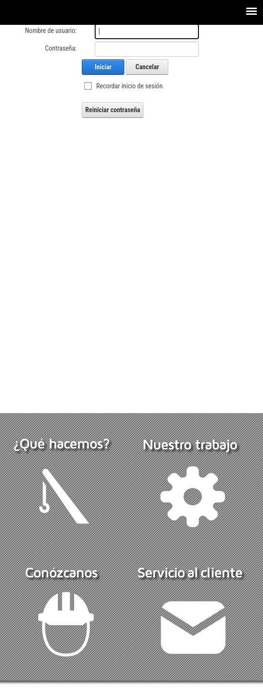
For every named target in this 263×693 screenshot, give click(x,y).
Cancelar (147, 67)
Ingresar (13, 689)
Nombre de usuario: (51, 30)
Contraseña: (61, 48)
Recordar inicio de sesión (129, 86)
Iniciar (103, 67)
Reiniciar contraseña (112, 110)
